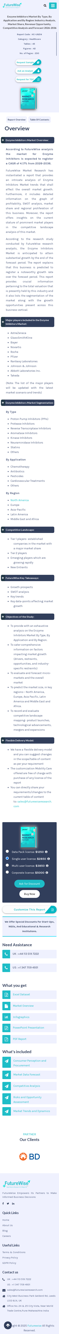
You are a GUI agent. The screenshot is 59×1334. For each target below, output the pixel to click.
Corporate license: (30, 872)
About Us (7, 1225)
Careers (6, 1235)
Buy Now (29, 894)
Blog (5, 1230)
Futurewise (35, 1325)
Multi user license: (30, 866)
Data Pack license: (29, 852)
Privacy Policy (10, 1257)
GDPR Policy (9, 1262)
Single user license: (31, 859)
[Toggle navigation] (53, 6)
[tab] (16, 119)
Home (5, 1219)
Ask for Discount (29, 883)
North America (20, 500)
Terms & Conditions (13, 1252)
